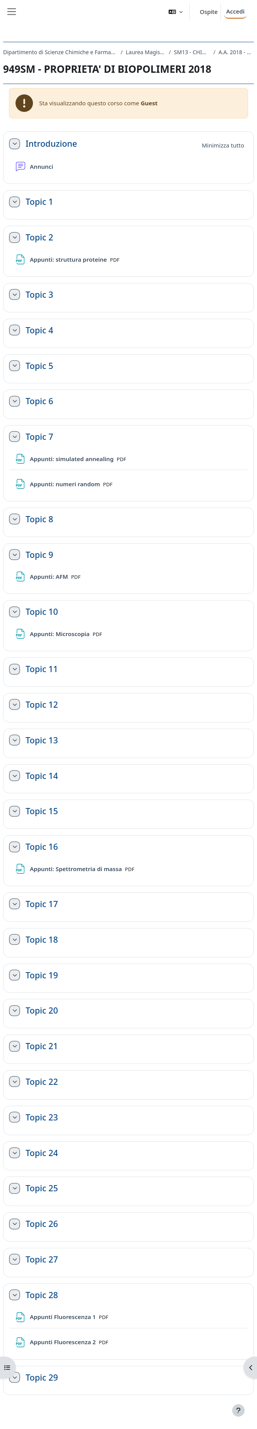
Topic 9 (39, 555)
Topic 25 (42, 1188)
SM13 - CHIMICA (192, 52)
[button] (176, 12)
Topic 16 (42, 847)
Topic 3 (39, 295)
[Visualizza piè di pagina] (238, 1410)
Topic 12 (42, 705)
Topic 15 (42, 811)
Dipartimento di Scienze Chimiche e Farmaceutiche (60, 52)
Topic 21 (42, 1046)
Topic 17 (42, 904)
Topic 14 (42, 776)
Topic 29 (42, 1377)
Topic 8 (39, 519)
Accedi (235, 11)
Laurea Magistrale (146, 52)
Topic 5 (39, 366)
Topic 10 (42, 612)
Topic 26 (42, 1224)
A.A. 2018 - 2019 (236, 52)
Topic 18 (42, 940)
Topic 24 (42, 1153)
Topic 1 (39, 202)
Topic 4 (39, 330)
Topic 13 (42, 740)
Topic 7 (39, 437)
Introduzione (51, 144)
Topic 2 (39, 237)
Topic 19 (42, 975)
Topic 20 (42, 1010)
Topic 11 (42, 669)
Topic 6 (39, 401)
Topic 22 (42, 1082)
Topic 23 (42, 1117)
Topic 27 (42, 1259)
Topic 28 (42, 1295)
